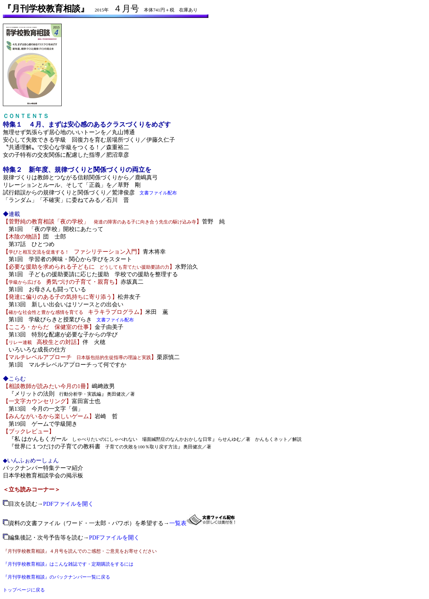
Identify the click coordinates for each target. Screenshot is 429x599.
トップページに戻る (24, 590)
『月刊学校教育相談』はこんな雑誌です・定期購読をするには (68, 564)
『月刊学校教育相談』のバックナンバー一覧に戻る (56, 577)
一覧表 (178, 523)
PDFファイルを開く (68, 504)
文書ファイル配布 (158, 192)
